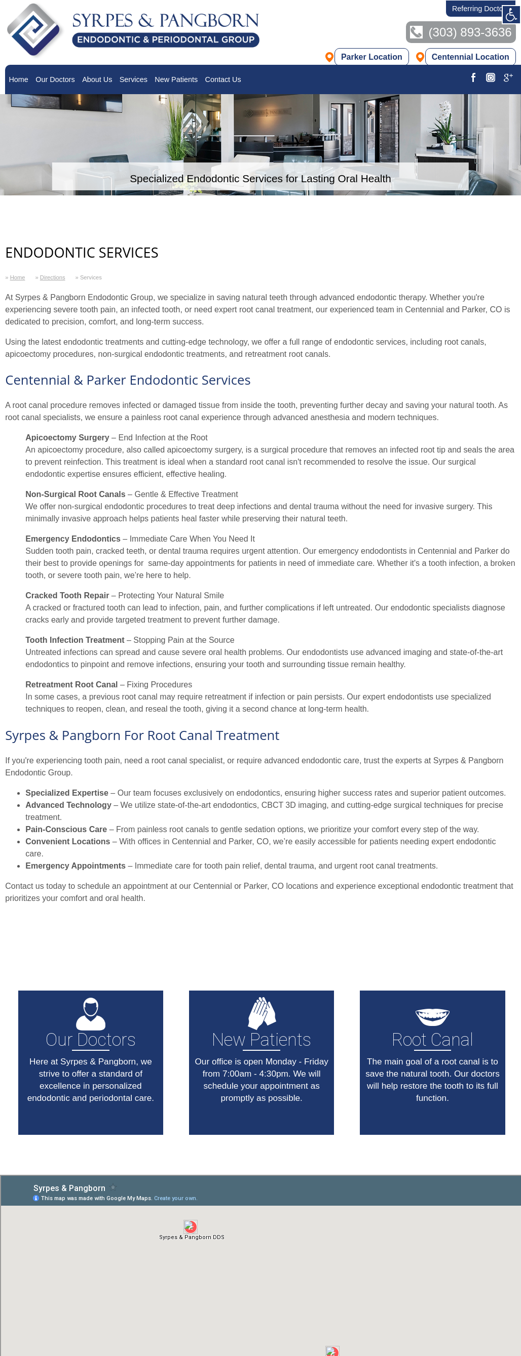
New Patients (176, 79)
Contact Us (223, 79)
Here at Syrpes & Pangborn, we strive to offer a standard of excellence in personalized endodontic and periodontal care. (91, 1047)
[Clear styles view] (511, 14)
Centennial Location (470, 58)
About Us (97, 79)
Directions (52, 277)
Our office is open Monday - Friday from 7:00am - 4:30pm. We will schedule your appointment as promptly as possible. (262, 1047)
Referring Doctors (480, 9)
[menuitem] (18, 79)
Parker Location (371, 58)
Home (18, 79)
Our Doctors (55, 79)
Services (133, 79)
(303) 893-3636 (470, 33)
